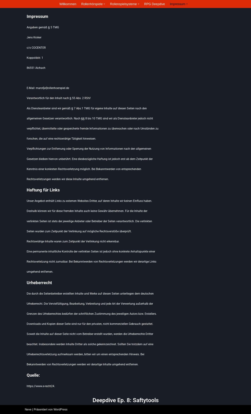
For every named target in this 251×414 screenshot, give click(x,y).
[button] (104, 4)
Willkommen (67, 4)
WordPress (60, 409)
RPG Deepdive (154, 4)
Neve (28, 409)
